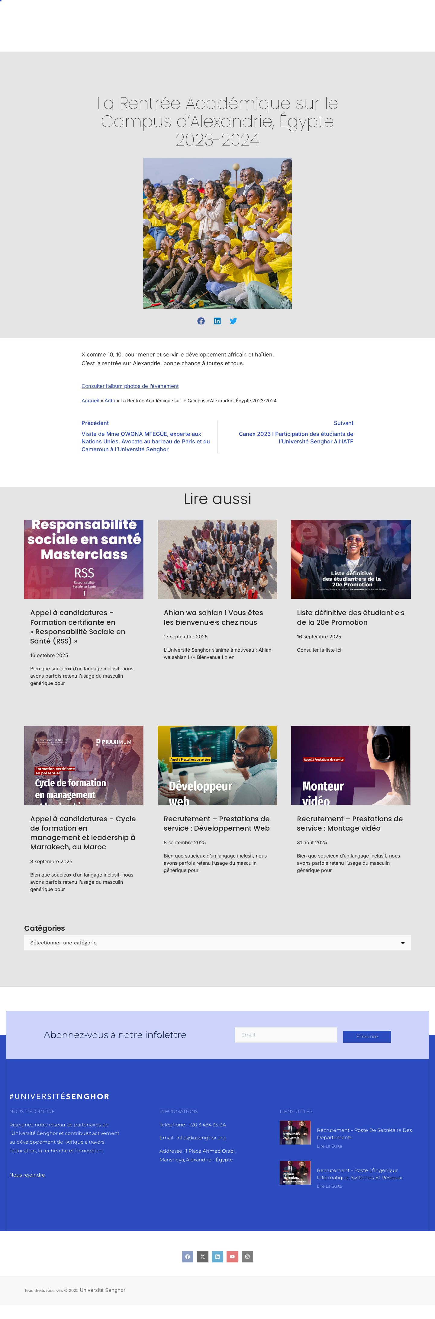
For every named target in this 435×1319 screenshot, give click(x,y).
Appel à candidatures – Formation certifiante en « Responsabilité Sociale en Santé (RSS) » (78, 630)
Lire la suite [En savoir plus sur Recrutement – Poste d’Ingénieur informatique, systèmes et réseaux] (329, 1202)
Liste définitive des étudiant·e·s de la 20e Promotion (340, 625)
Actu (111, 401)
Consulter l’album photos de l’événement (135, 386)
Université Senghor (105, 1304)
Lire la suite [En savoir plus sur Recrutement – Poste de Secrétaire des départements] (329, 1159)
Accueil (91, 401)
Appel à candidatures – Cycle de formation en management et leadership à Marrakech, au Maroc (78, 840)
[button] (201, 321)
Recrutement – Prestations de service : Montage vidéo (350, 826)
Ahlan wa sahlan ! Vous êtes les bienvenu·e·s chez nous (215, 625)
